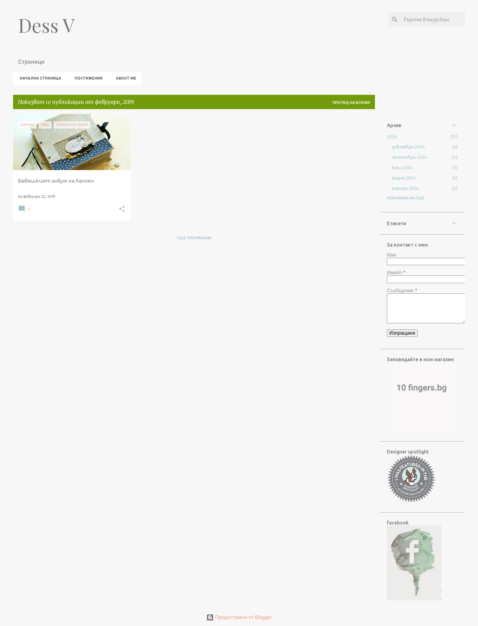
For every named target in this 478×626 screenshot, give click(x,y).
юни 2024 (402, 167)
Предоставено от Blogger (239, 617)
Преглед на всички (351, 103)
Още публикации (194, 238)
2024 (392, 136)
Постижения (87, 78)
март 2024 (404, 178)
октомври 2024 (409, 157)
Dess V (46, 24)
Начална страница (38, 78)
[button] (122, 209)
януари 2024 (405, 188)
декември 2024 (408, 147)
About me (124, 78)
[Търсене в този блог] (433, 19)
